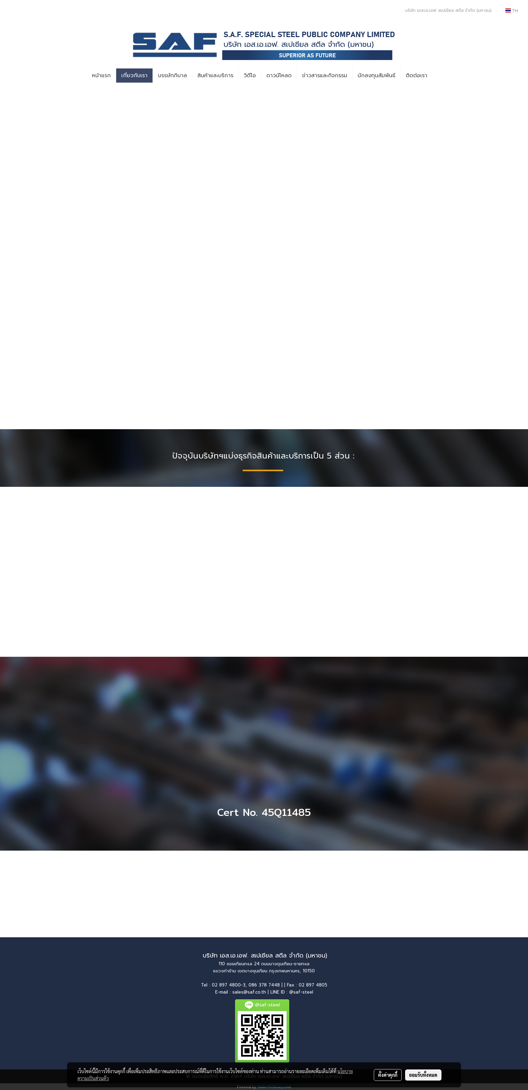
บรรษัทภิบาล (172, 75)
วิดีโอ (250, 75)
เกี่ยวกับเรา (134, 75)
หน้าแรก (101, 75)
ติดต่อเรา (416, 75)
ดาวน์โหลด (279, 75)
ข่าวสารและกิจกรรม (324, 75)
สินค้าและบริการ (215, 75)
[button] (438, 75)
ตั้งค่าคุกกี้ (387, 1075)
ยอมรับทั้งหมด (423, 1075)
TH (511, 10)
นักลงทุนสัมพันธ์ (376, 75)
